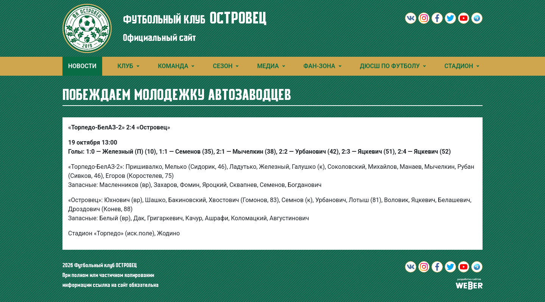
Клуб (125, 66)
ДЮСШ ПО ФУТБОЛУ (390, 66)
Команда (173, 66)
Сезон (223, 66)
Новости (82, 66)
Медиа (268, 66)
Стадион (458, 66)
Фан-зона (319, 66)
